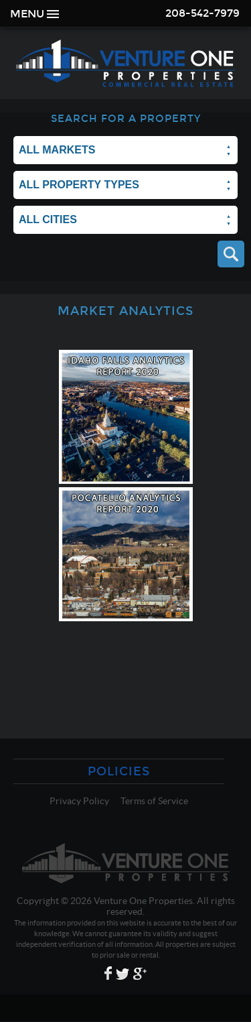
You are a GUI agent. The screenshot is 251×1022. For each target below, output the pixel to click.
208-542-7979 (202, 13)
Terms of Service (154, 800)
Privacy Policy (79, 800)
